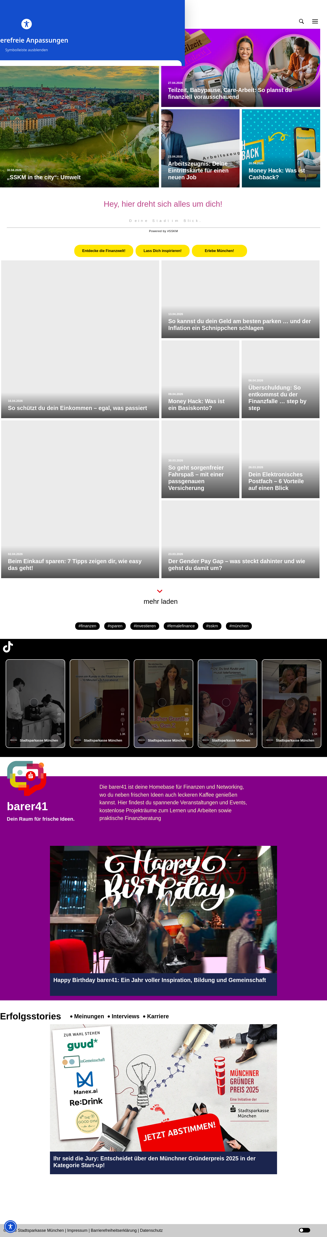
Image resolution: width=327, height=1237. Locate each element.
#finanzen (87, 626)
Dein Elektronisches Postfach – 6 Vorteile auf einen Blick (276, 481)
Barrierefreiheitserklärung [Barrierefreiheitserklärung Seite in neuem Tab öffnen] (114, 1230)
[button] (301, 21)
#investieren (145, 626)
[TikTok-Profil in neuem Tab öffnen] (8, 646)
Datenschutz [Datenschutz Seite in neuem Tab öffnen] (151, 1230)
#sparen (115, 626)
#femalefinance (181, 626)
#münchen (238, 626)
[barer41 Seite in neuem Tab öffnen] (35, 778)
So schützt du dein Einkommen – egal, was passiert (77, 408)
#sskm (212, 626)
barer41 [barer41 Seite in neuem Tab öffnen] (27, 806)
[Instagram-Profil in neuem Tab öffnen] (8, 1193)
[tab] (103, 251)
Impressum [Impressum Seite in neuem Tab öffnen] (77, 1230)
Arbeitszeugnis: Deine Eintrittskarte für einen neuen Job (198, 170)
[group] (35, 703)
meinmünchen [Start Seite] (27, 15)
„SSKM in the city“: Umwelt (44, 177)
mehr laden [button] (161, 601)
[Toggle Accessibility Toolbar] (10, 1226)
